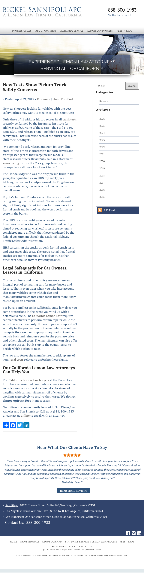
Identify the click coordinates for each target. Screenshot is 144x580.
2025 (102, 126)
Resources (43, 99)
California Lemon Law (47, 316)
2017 (102, 182)
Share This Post (62, 99)
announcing (11, 163)
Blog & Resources (63, 546)
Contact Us (85, 546)
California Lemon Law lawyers (29, 380)
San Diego (11, 505)
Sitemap (90, 549)
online (25, 415)
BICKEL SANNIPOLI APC (75, 549)
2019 (102, 168)
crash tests (70, 119)
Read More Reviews (73, 490)
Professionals (22, 31)
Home (13, 541)
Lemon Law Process (100, 31)
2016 (102, 189)
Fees (119, 31)
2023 (102, 140)
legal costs (16, 359)
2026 (102, 118)
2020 (102, 161)
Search (132, 85)
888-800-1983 (38, 522)
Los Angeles (13, 511)
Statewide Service (71, 31)
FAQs (129, 31)
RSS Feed (109, 210)
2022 (102, 147)
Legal (98, 549)
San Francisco (14, 517)
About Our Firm (45, 31)
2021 (102, 154)
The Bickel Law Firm (46, 16)
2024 (102, 133)
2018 (102, 175)
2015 (102, 196)
